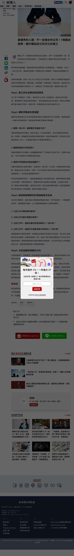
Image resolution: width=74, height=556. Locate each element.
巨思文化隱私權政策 (40, 295)
